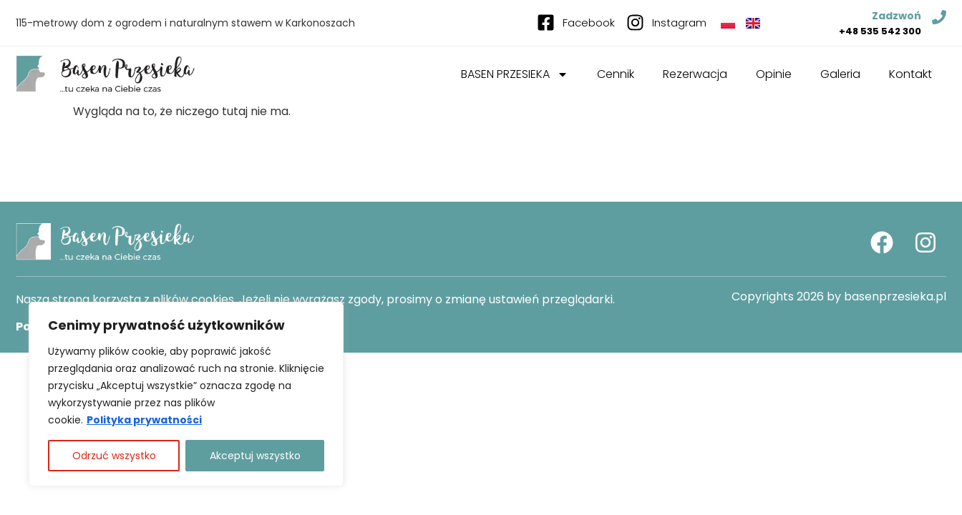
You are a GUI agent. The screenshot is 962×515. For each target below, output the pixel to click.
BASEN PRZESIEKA (514, 74)
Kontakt (910, 74)
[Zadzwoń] (939, 17)
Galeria (840, 74)
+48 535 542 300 (880, 31)
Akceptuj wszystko (255, 455)
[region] (186, 394)
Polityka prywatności (144, 420)
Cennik (615, 74)
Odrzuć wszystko (114, 455)
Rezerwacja (695, 74)
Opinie (774, 74)
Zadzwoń (896, 16)
